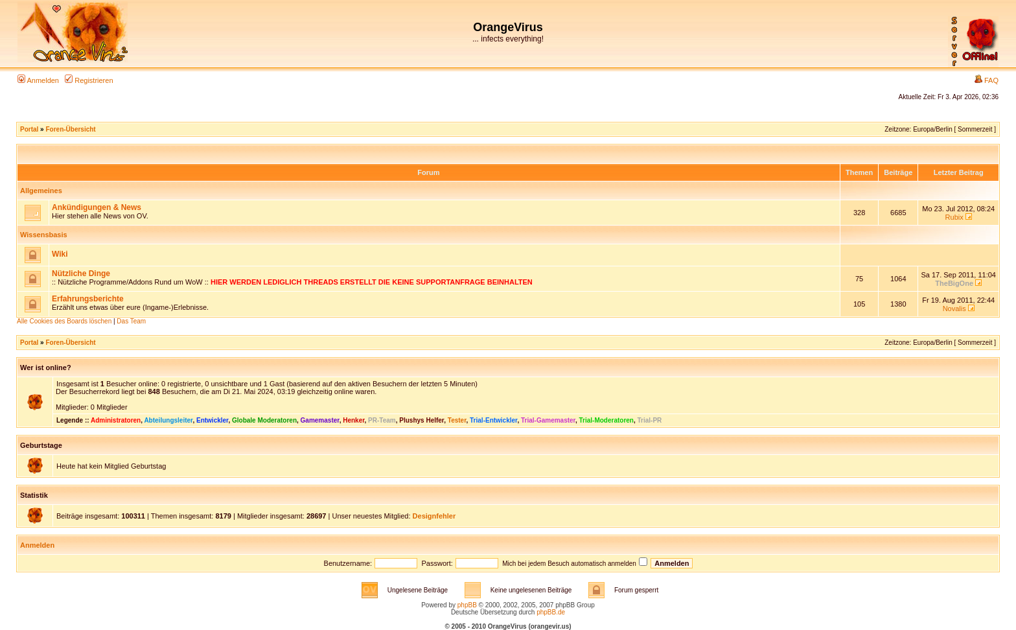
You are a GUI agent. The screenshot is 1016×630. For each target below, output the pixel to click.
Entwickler (212, 420)
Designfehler (434, 516)
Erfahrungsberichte (88, 298)
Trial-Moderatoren (606, 420)
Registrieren (89, 80)
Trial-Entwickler (493, 420)
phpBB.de (551, 612)
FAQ (987, 80)
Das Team (131, 321)
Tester (457, 420)
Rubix (954, 217)
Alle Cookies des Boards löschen (64, 321)
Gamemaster (320, 420)
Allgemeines (41, 190)
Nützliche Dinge (81, 273)
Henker (353, 420)
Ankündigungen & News (96, 207)
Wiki (60, 254)
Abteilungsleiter (168, 420)
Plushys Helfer (421, 420)
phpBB (467, 605)
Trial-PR (650, 420)
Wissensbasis (43, 235)
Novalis (954, 308)
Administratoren (116, 420)
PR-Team (382, 420)
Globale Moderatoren (264, 420)
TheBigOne (954, 283)
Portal (29, 129)
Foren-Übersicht (70, 129)
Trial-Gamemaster (548, 420)
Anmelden (38, 80)
